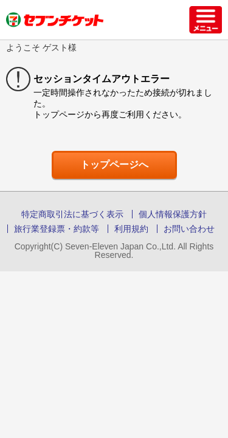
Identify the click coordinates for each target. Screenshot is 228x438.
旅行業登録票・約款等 (56, 229)
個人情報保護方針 (173, 214)
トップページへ (114, 164)
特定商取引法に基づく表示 (72, 214)
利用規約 (131, 229)
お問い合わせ (189, 229)
